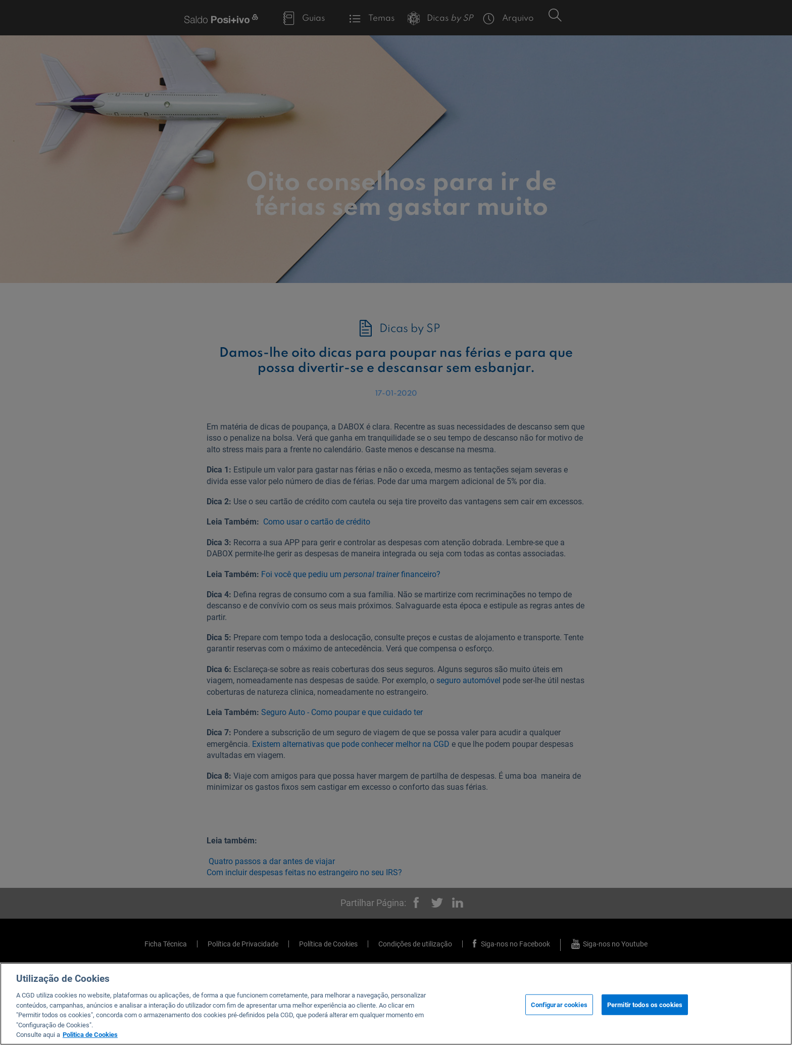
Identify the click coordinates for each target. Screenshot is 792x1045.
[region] (396, 1004)
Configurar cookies (559, 1004)
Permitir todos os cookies (644, 1004)
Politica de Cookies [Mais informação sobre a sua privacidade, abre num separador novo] (90, 1034)
